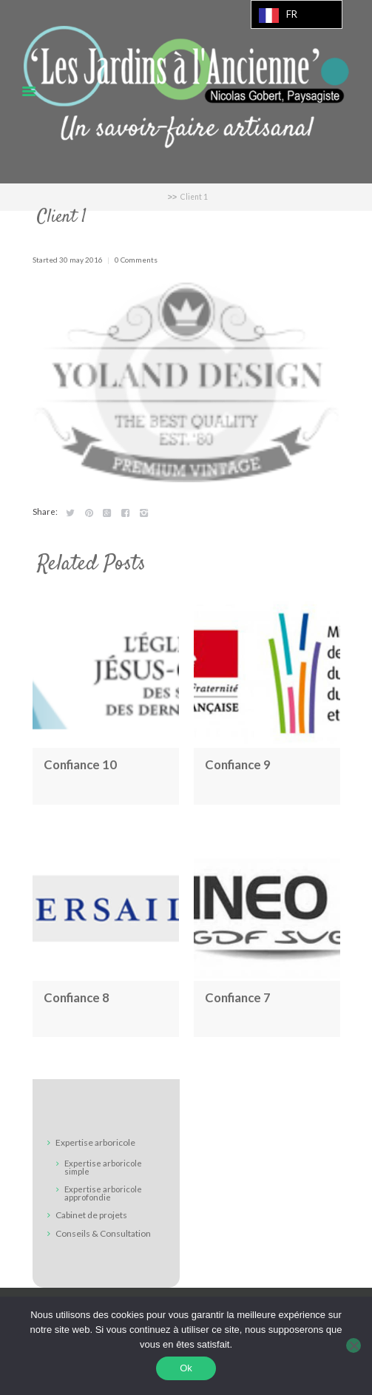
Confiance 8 (76, 997)
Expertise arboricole (95, 1143)
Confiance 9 (238, 764)
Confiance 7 (238, 997)
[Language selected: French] (296, 14)
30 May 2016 (81, 259)
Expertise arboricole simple (103, 1167)
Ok (186, 1368)
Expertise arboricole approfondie (103, 1193)
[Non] (353, 1345)
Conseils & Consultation (103, 1233)
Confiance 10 (80, 764)
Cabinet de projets (91, 1214)
